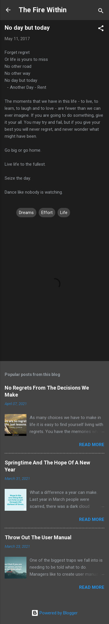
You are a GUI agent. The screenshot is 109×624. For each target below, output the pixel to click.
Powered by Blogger (54, 613)
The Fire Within (43, 10)
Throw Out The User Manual (38, 537)
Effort (47, 212)
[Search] (100, 12)
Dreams (26, 212)
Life (63, 212)
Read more (91, 444)
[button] (100, 29)
